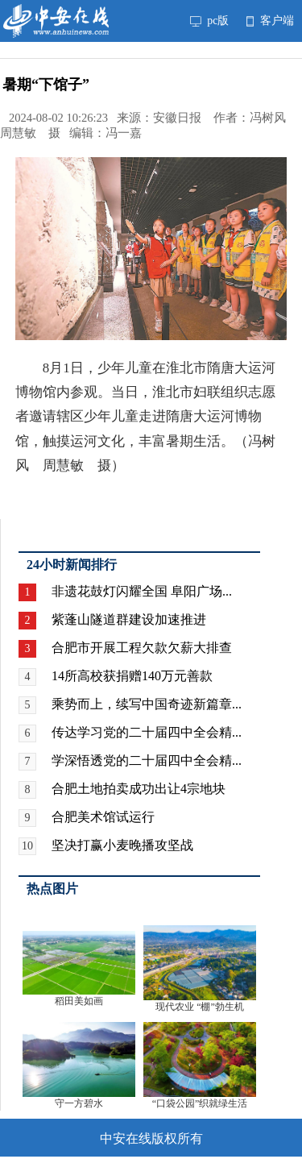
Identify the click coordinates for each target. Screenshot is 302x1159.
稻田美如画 (79, 1001)
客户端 (270, 21)
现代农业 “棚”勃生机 (199, 1006)
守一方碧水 (79, 1103)
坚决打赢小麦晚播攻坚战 (122, 845)
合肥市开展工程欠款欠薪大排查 (142, 647)
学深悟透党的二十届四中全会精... (147, 760)
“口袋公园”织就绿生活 (200, 1103)
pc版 (209, 21)
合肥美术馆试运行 (103, 817)
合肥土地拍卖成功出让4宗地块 (138, 789)
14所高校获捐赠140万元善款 (132, 676)
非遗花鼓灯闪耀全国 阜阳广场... (142, 591)
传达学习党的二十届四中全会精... (147, 732)
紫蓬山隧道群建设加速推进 (129, 619)
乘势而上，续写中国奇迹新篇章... (147, 704)
